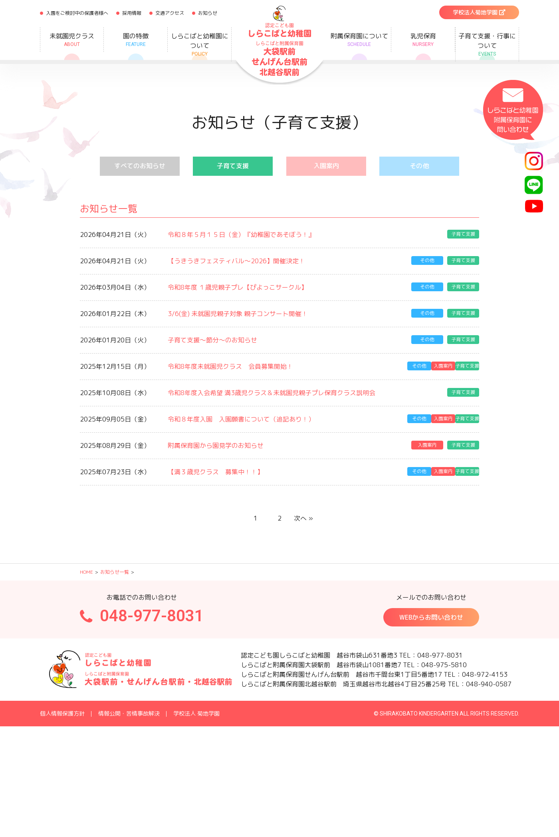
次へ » (303, 514)
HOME (86, 567)
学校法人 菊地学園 (196, 709)
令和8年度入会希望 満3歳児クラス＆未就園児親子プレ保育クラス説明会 (271, 390)
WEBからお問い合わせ (431, 612)
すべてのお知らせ (139, 166)
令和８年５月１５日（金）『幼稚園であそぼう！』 (241, 234)
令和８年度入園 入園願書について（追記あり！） (241, 416)
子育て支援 (233, 166)
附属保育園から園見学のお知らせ (216, 442)
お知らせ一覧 (114, 567)
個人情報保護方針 (62, 709)
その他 (419, 166)
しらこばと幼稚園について (199, 45)
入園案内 (326, 166)
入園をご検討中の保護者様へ (77, 13)
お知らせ (207, 13)
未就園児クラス (71, 40)
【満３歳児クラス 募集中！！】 (216, 468)
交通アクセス (169, 13)
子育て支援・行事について (487, 45)
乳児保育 (423, 40)
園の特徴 (135, 40)
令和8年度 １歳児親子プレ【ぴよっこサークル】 (237, 286)
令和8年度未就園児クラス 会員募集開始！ (230, 364)
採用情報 (131, 13)
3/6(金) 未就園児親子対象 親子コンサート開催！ (238, 312)
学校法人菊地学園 (479, 12)
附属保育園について (359, 40)
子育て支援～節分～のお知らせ (212, 338)
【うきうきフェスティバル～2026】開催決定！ (236, 260)
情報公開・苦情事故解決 (129, 709)
